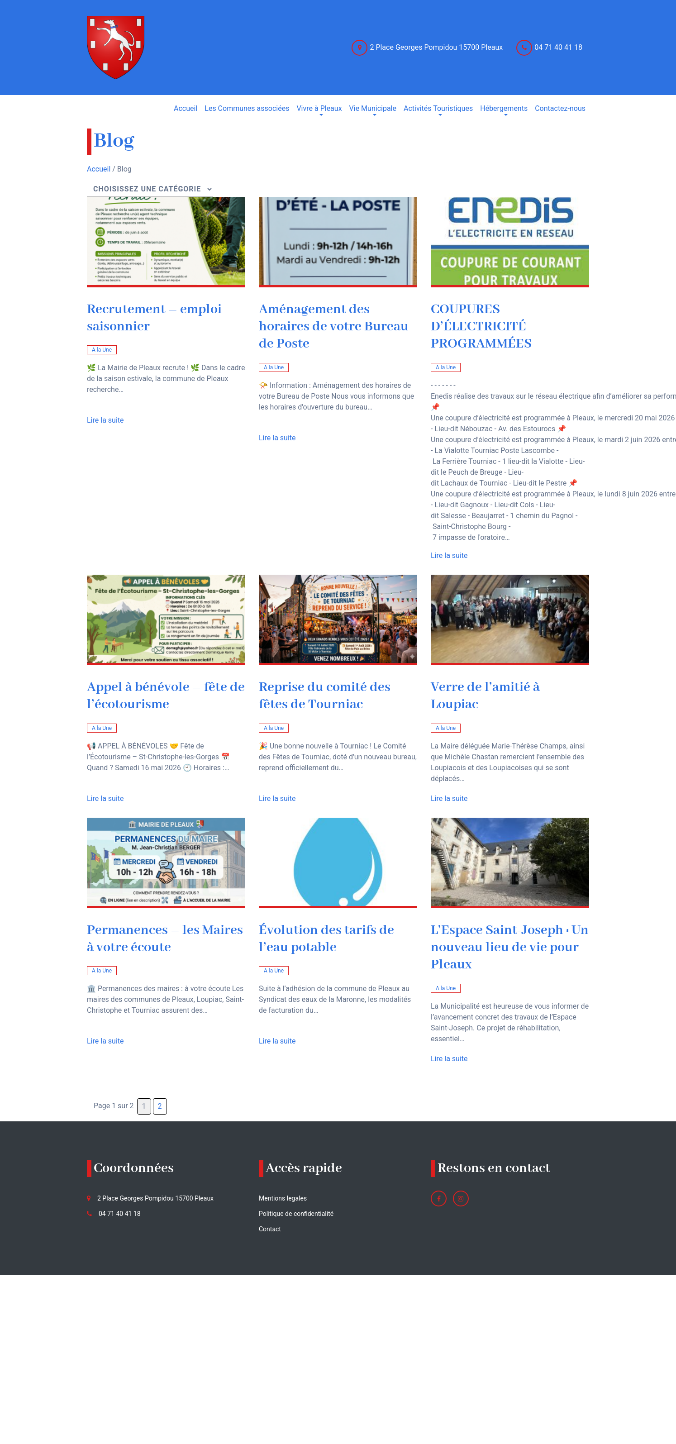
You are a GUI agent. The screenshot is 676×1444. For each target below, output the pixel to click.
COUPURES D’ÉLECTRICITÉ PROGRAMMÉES (481, 327)
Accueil (98, 169)
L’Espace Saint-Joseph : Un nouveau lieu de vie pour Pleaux (510, 948)
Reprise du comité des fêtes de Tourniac (324, 696)
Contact (270, 1229)
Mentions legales (283, 1198)
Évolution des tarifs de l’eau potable (326, 939)
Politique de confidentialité (296, 1213)
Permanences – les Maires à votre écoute (165, 939)
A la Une (102, 350)
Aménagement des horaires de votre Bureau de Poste (334, 327)
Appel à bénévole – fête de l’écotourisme (166, 696)
